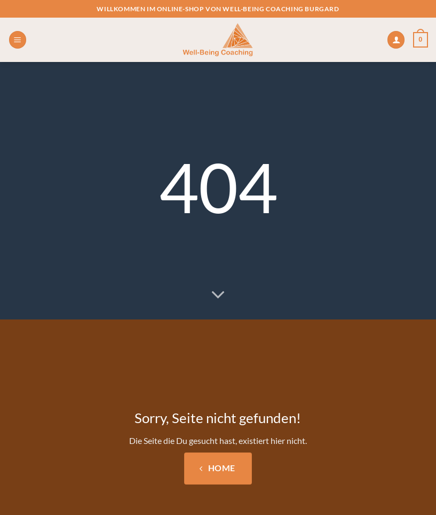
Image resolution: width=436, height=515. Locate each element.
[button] (17, 40)
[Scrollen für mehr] (218, 295)
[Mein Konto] (396, 40)
